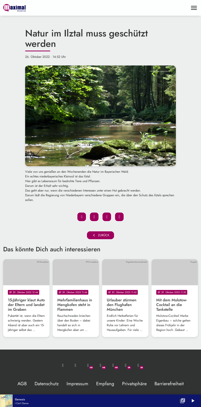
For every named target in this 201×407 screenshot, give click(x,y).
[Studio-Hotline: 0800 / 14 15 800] (75, 365)
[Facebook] (100, 365)
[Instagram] (113, 365)
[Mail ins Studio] (63, 365)
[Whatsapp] (88, 365)
